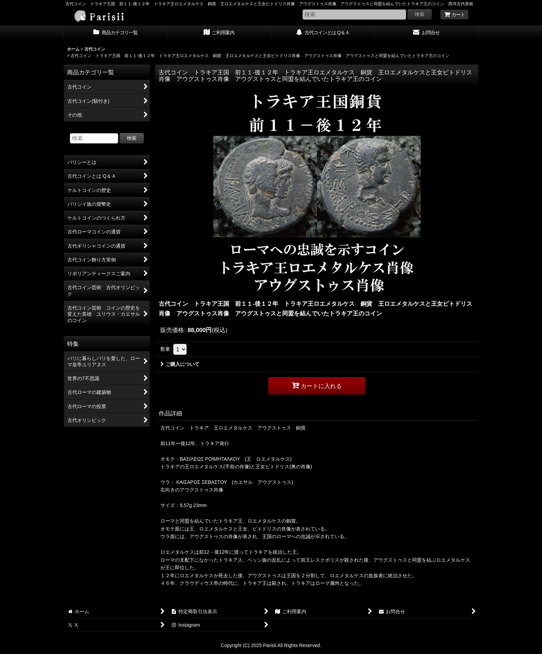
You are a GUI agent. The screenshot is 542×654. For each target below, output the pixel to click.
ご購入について (179, 364)
